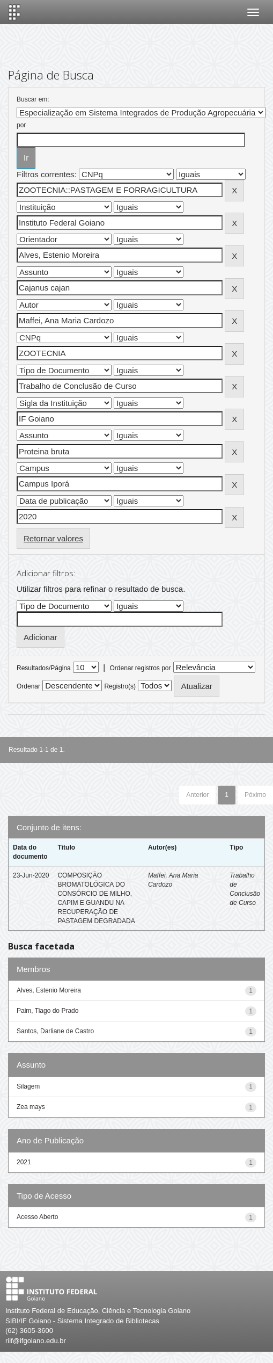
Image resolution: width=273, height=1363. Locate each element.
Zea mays (31, 1107)
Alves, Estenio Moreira (49, 990)
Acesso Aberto (37, 1217)
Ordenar (28, 686)
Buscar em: (33, 99)
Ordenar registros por (140, 668)
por (21, 125)
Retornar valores (53, 538)
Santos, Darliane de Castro (55, 1031)
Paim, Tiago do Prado (47, 1010)
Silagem (28, 1086)
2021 (24, 1162)
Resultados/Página (44, 668)
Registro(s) (120, 686)
